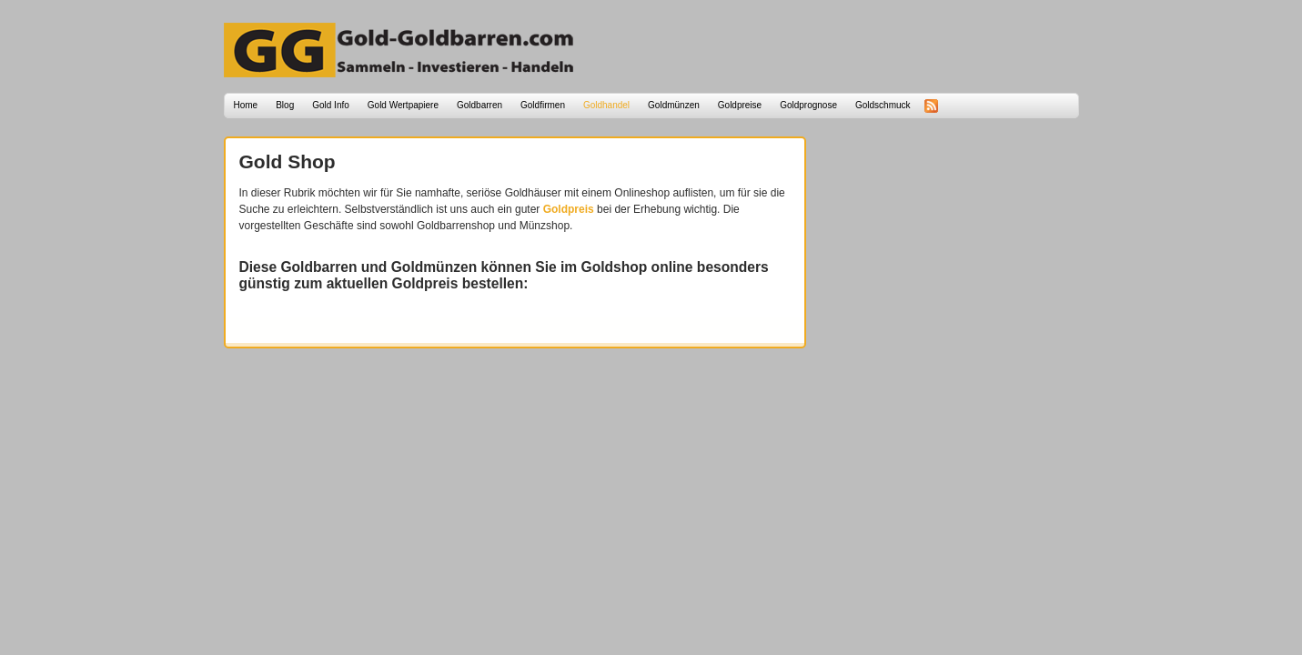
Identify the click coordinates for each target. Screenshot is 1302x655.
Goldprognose (808, 105)
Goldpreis (568, 209)
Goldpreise (740, 105)
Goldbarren (479, 105)
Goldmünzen (674, 105)
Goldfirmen (542, 105)
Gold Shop (287, 161)
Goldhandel (606, 105)
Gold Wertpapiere (403, 105)
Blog (285, 105)
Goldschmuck (883, 105)
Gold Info (330, 105)
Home (246, 105)
